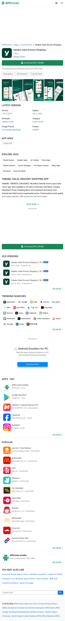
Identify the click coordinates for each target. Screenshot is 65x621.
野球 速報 (32, 324)
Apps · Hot (8, 379)
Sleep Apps (56, 165)
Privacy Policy (50, 604)
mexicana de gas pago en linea (15, 574)
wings (20, 324)
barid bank (9, 318)
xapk (33, 302)
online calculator (41, 318)
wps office (18, 307)
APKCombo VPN (52, 608)
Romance (7, 171)
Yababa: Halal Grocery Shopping (29, 49)
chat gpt (8, 324)
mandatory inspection (38, 574)
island (56, 318)
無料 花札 (54, 579)
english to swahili (55, 574)
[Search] (60, 593)
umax (19, 313)
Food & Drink (36, 74)
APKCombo (6, 45)
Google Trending (9, 612)
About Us (28, 604)
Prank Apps (46, 160)
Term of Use (38, 604)
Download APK (32, 63)
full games (6, 579)
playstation (9, 302)
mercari (44, 302)
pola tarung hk (42, 579)
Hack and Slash (20, 171)
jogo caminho (29, 579)
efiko (6, 307)
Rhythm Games (9, 165)
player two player (27, 583)
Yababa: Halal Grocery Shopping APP (25, 179)
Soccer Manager (24, 165)
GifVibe (34, 612)
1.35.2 (7, 114)
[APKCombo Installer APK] (32, 557)
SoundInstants (23, 612)
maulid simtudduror (10, 583)
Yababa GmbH (19, 57)
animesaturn (24, 318)
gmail (56, 302)
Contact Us (22, 608)
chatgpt (22, 302)
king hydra (46, 307)
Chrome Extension (36, 608)
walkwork (31, 313)
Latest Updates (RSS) (32, 616)
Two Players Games (41, 165)
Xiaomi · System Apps (47, 612)
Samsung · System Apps (12, 616)
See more (56, 289)
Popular (7, 442)
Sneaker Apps (22, 160)
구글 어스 (32, 307)
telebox (43, 313)
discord (7, 313)
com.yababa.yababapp (11, 130)
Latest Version (11, 105)
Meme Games (8, 160)
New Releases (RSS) (51, 616)
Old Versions (22, 74)
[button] (56, 3)
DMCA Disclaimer (9, 608)
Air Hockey (34, 160)
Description (8, 74)
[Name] (30, 593)
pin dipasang (17, 579)
